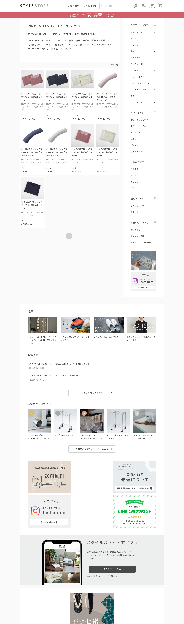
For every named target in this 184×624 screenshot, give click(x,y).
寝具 (133, 51)
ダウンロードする (112, 525)
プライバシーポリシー (37, 613)
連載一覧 (134, 212)
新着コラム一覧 (137, 206)
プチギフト (135, 145)
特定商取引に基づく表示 (94, 613)
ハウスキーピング (138, 89)
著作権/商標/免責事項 (29, 617)
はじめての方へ (74, 6)
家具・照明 (135, 58)
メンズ (134, 39)
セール (134, 176)
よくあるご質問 (90, 6)
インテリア (135, 45)
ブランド (134, 188)
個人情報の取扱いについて (59, 613)
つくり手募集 (71, 607)
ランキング (135, 182)
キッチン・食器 (137, 64)
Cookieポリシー (77, 613)
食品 (133, 96)
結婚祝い (134, 139)
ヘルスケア (135, 70)
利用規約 (23, 613)
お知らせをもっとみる (92, 392)
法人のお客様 (57, 607)
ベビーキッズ (136, 102)
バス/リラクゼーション (141, 83)
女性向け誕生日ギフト (140, 120)
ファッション (136, 32)
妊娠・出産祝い (137, 152)
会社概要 (108, 613)
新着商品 (134, 169)
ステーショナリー (138, 77)
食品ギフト (135, 133)
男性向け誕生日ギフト (140, 126)
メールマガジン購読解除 (141, 243)
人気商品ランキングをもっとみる (92, 449)
